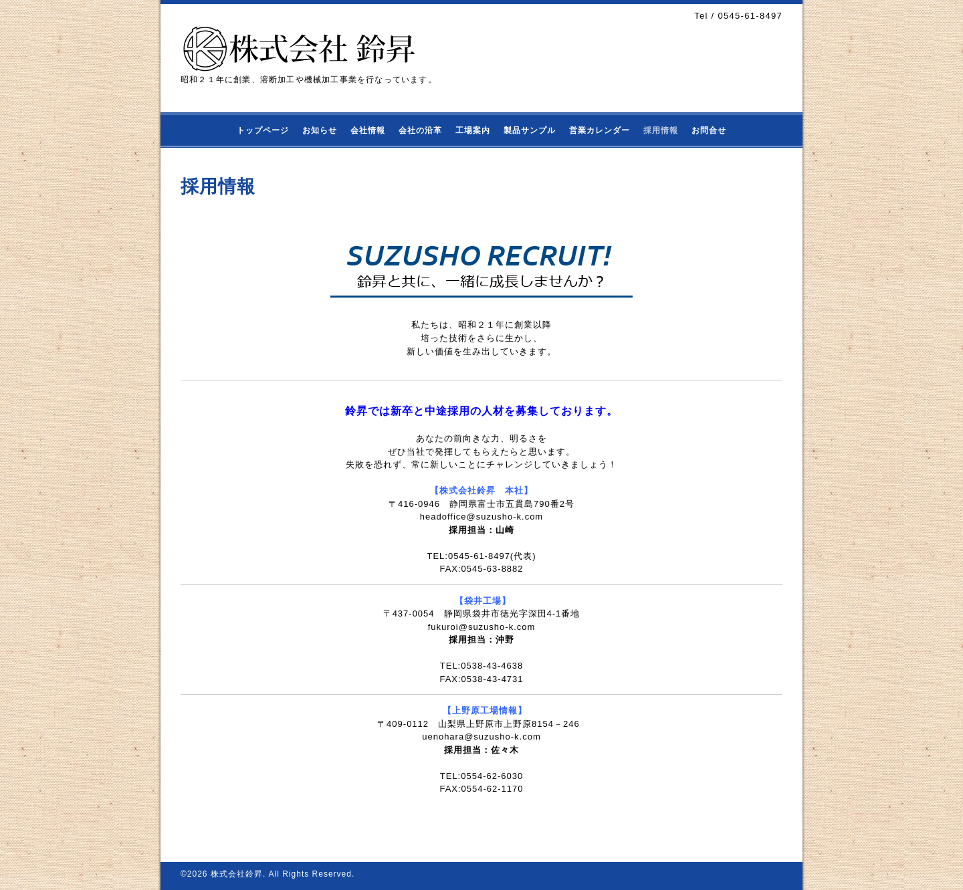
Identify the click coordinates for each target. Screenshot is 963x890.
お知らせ (319, 130)
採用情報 (660, 130)
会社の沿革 (420, 130)
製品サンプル (530, 130)
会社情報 (367, 130)
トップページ (263, 130)
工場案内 (472, 130)
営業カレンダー (599, 130)
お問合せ (708, 130)
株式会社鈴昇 (237, 874)
